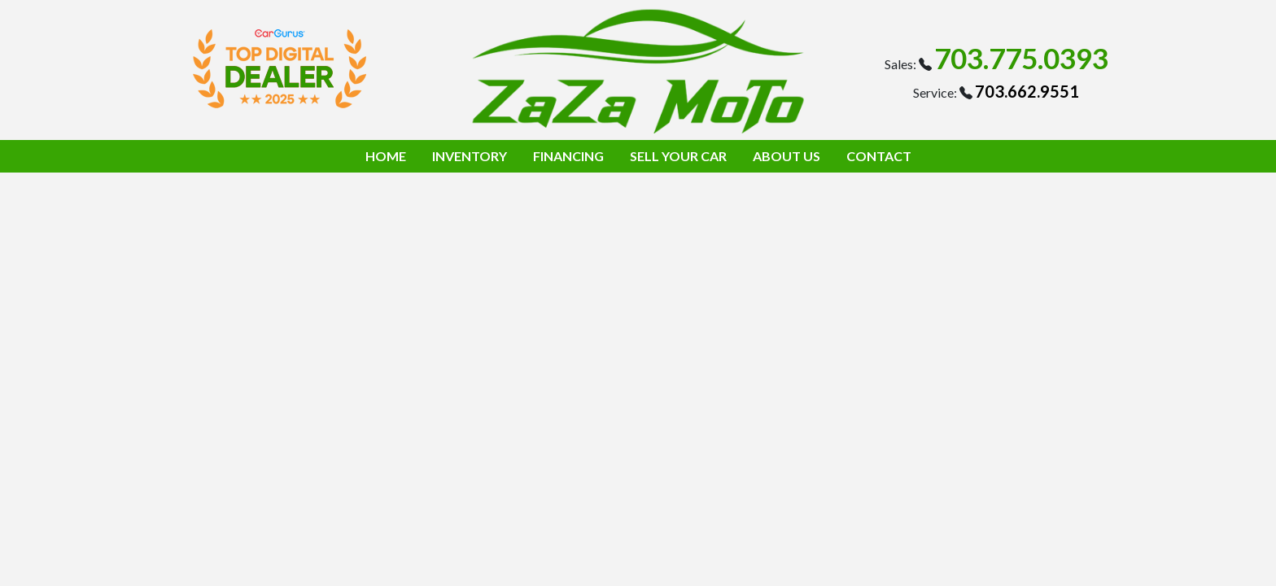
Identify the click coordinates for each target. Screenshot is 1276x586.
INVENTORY (469, 156)
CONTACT (878, 156)
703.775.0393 (1021, 58)
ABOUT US (786, 156)
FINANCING (568, 156)
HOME (385, 156)
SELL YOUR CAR (678, 156)
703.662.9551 (1027, 91)
